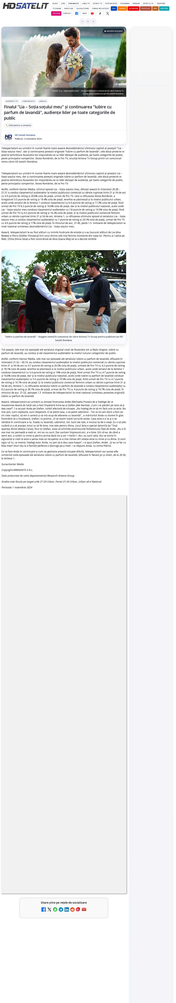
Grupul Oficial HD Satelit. (75, 589)
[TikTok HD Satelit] (100, 13)
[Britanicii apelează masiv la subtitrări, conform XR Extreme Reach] (51, 676)
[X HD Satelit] (107, 13)
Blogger (110, 869)
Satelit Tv (97, 3)
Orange (122, 8)
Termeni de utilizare (151, 480)
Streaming (125, 3)
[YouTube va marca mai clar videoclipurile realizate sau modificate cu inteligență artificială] (151, 75)
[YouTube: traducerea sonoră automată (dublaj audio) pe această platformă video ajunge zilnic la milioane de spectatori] (51, 715)
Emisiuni (136, 3)
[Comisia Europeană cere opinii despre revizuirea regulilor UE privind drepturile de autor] (114, 761)
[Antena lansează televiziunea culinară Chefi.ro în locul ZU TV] (151, 150)
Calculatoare (82, 8)
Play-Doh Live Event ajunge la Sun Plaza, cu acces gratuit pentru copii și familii (149, 96)
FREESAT (146, 439)
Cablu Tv (86, 3)
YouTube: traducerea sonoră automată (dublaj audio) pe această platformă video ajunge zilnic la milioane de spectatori (25, 720)
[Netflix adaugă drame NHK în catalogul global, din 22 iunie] (114, 715)
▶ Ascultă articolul (113, 31)
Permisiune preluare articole (151, 471)
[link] (32, 683)
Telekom (56, 13)
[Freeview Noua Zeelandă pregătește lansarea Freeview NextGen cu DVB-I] (51, 761)
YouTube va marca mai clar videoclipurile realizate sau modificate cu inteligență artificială (150, 57)
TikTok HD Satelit (151, 386)
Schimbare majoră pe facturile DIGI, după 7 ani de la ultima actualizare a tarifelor (25, 838)
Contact (67, 13)
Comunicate (73, 3)
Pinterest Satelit (151, 402)
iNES (155, 8)
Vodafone (133, 8)
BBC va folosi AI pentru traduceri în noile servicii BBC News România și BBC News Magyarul (88, 677)
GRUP (84, 13)
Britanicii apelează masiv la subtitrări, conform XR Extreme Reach (25, 676)
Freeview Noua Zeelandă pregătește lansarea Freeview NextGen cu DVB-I (25, 760)
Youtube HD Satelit (151, 378)
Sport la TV (148, 3)
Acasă (55, 3)
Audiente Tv (12, 101)
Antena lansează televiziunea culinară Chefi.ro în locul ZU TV (149, 133)
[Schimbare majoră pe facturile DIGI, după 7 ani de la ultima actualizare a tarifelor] (51, 838)
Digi (136, 439)
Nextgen (164, 8)
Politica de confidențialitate (151, 490)
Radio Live (68, 8)
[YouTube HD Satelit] (92, 13)
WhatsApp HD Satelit (151, 371)
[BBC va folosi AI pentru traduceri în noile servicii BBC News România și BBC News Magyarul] (114, 676)
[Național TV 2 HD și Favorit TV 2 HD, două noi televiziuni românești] (114, 838)
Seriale (42, 101)
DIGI (114, 8)
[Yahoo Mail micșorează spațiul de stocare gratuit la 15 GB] (51, 803)
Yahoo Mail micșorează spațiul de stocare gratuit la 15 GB (25, 801)
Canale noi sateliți (100, 8)
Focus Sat (145, 8)
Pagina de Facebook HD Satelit (151, 351)
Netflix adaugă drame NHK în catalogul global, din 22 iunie (88, 713)
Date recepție (111, 3)
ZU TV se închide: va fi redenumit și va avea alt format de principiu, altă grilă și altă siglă (89, 802)
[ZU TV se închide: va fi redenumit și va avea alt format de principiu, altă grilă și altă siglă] (114, 803)
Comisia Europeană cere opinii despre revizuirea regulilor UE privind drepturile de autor (89, 763)
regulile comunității (46, 586)
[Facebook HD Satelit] (76, 13)
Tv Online (57, 8)
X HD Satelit (151, 394)
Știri (63, 3)
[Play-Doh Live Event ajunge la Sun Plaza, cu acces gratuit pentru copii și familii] (151, 114)
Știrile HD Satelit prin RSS (151, 412)
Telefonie (161, 3)
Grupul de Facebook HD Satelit (151, 362)
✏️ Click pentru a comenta (18, 125)
